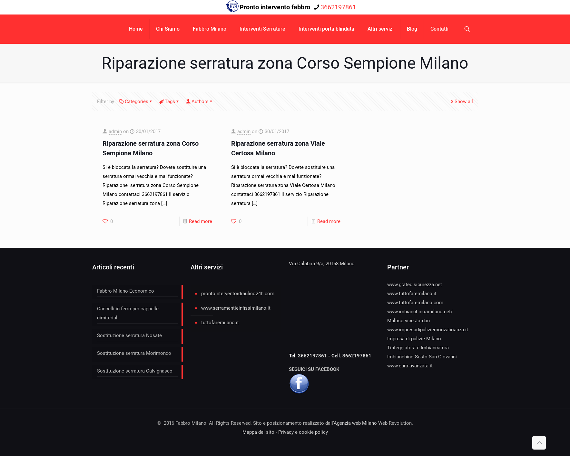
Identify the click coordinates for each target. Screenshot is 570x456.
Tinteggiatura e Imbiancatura (418, 348)
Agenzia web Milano (355, 423)
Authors (199, 101)
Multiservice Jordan (408, 321)
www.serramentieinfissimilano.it (235, 308)
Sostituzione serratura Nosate (129, 335)
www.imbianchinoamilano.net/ (420, 312)
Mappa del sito (258, 432)
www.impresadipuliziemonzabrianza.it (427, 330)
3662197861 (313, 356)
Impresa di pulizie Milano (414, 339)
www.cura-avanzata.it (410, 366)
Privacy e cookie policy (303, 432)
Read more (200, 221)
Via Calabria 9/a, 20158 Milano (322, 264)
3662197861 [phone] (338, 7)
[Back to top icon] (539, 443)
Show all (461, 101)
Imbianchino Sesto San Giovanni (422, 357)
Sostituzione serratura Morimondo (134, 353)
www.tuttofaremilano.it (412, 293)
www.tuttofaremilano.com (415, 303)
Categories (136, 101)
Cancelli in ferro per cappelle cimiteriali (128, 313)
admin (115, 131)
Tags (169, 101)
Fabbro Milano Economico (125, 291)
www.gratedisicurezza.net (414, 284)
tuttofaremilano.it (220, 322)
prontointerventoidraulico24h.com (237, 293)
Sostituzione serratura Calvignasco (134, 371)
